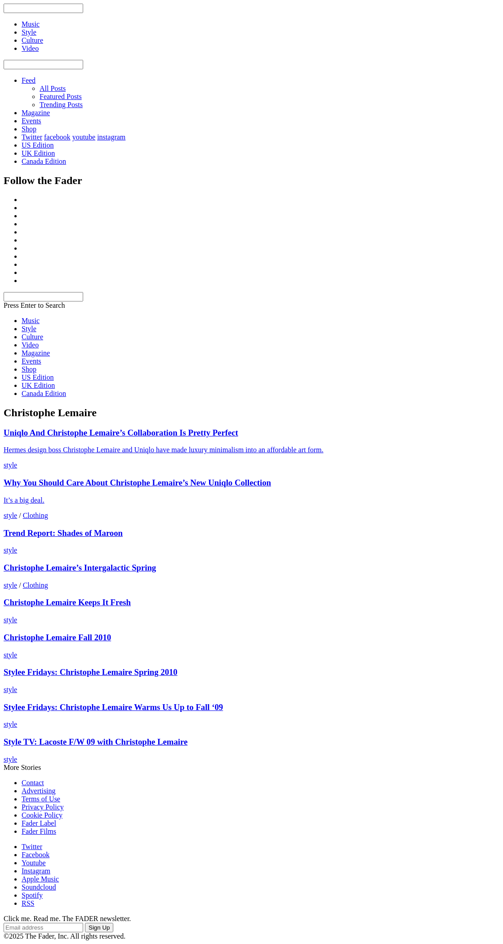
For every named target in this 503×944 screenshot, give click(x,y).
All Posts (53, 88)
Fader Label (39, 823)
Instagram (36, 871)
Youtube (34, 863)
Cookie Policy (42, 815)
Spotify (32, 895)
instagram (111, 137)
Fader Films (39, 831)
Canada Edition (44, 161)
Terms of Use (41, 799)
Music (31, 320)
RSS (28, 903)
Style (29, 329)
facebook (57, 137)
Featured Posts (61, 96)
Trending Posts (61, 104)
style (10, 465)
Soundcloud (39, 887)
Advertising (39, 791)
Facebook (35, 855)
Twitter (32, 137)
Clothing (35, 515)
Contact (33, 783)
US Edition (38, 145)
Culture (32, 337)
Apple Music (40, 879)
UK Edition (38, 153)
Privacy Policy (43, 807)
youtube (84, 137)
